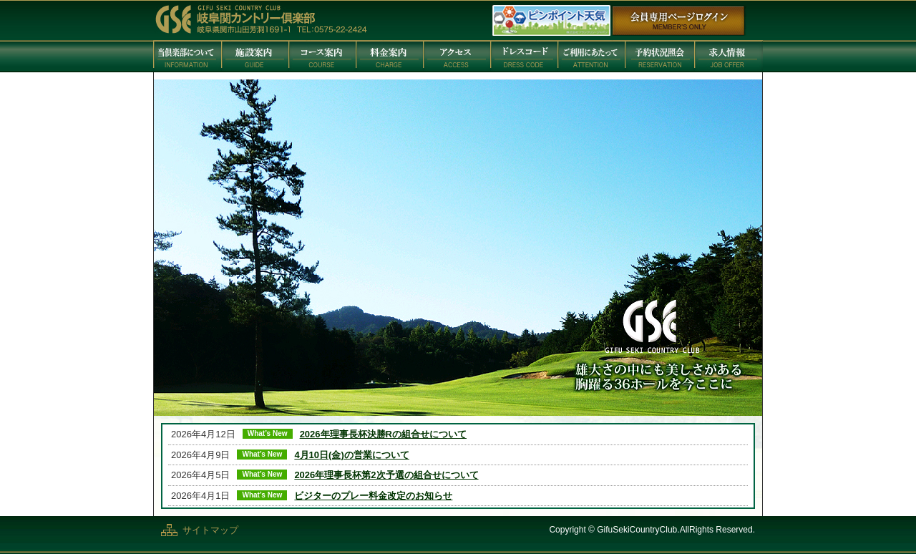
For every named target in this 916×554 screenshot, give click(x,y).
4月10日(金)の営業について (351, 454)
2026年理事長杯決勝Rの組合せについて (383, 434)
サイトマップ (210, 530)
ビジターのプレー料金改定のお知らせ (373, 495)
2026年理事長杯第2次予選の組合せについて (386, 475)
